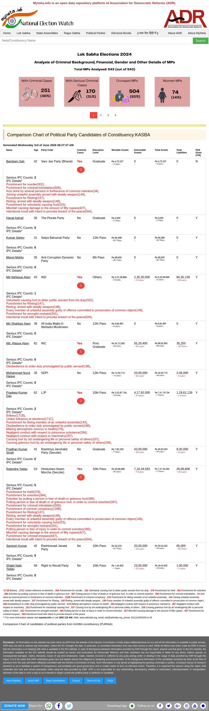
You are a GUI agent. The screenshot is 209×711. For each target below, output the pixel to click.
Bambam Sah (15, 161)
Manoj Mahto (15, 257)
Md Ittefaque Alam (18, 277)
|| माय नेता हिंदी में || (147, 33)
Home (7, 33)
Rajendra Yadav (16, 469)
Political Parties (96, 33)
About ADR (175, 33)
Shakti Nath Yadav (14, 567)
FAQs (110, 680)
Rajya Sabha (72, 33)
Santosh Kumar (16, 545)
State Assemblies (47, 33)
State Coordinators (55, 680)
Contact (76, 680)
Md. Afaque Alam (17, 343)
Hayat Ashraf (15, 218)
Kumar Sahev (15, 237)
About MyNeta (197, 33)
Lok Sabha (23, 33)
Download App (117, 705)
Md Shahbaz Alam (18, 323)
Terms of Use (93, 680)
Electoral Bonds (121, 33)
